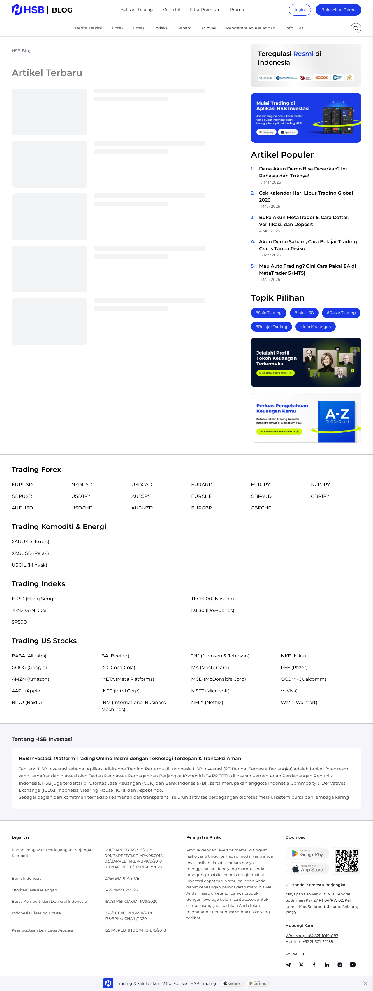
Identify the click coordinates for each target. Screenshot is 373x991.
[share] (301, 965)
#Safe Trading (269, 312)
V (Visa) (289, 691)
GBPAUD (261, 496)
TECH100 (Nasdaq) (212, 599)
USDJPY (80, 496)
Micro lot (171, 9)
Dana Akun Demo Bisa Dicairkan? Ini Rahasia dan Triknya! (303, 172)
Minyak (209, 28)
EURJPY (260, 484)
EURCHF (201, 496)
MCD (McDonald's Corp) (218, 679)
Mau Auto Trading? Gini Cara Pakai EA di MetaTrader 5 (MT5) (307, 269)
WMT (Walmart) (299, 702)
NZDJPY (320, 484)
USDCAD (141, 484)
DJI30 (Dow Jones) (212, 610)
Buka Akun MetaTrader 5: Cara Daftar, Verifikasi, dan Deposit (304, 221)
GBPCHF (261, 508)
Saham (184, 28)
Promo (237, 9)
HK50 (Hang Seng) (33, 599)
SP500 (19, 622)
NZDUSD (81, 484)
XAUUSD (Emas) (30, 541)
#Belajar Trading (271, 326)
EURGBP (201, 508)
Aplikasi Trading (137, 9)
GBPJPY (320, 496)
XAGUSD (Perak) (30, 553)
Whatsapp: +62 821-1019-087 (312, 935)
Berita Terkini (88, 28)
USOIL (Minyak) (29, 565)
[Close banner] (365, 983)
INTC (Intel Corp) (120, 691)
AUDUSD (22, 508)
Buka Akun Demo (338, 9)
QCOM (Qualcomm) (303, 679)
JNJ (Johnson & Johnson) (220, 656)
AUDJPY (141, 496)
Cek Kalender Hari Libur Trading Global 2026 (306, 196)
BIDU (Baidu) (27, 702)
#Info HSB (304, 312)
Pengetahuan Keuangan (250, 28)
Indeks (161, 28)
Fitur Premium (205, 9)
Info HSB (294, 28)
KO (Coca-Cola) (118, 667)
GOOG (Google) (29, 667)
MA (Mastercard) (210, 667)
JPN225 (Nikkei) (30, 610)
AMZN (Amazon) (30, 679)
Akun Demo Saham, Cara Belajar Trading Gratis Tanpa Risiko (308, 245)
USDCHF (81, 508)
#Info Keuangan (315, 326)
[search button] (356, 28)
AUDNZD (142, 508)
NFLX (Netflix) (207, 702)
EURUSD (22, 484)
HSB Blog (22, 50)
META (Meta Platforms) (127, 679)
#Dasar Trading (341, 312)
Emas (139, 28)
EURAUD (201, 484)
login (300, 9)
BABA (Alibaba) (29, 656)
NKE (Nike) (293, 656)
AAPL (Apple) (27, 691)
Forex (117, 28)
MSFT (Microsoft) (210, 691)
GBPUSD (22, 496)
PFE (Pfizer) (294, 667)
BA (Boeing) (115, 656)
